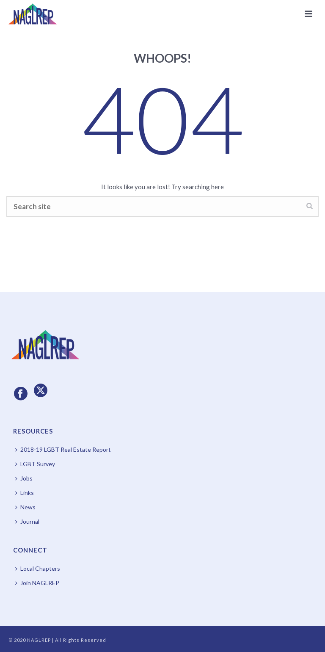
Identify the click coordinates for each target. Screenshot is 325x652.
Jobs (24, 478)
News (25, 507)
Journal (27, 521)
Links (24, 492)
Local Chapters (37, 568)
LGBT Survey (35, 463)
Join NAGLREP (37, 582)
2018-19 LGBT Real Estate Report (63, 449)
